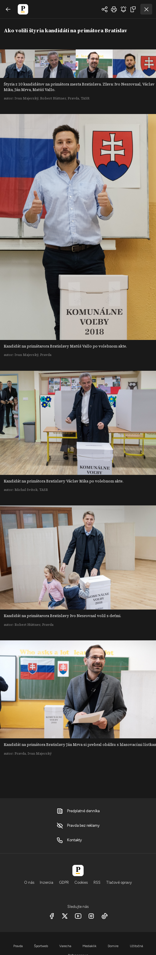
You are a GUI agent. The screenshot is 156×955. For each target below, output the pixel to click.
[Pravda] (78, 870)
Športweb (41, 946)
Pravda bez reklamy (78, 825)
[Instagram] (91, 916)
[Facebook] (51, 916)
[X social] (65, 916)
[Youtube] (78, 916)
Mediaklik (89, 946)
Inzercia (46, 882)
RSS (97, 882)
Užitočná (136, 946)
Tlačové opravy (119, 882)
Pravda (18, 946)
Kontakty (69, 840)
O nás (29, 882)
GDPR (64, 882)
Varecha (65, 946)
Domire (113, 946)
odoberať (123, 9)
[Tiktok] (104, 916)
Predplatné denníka (78, 811)
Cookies (81, 882)
